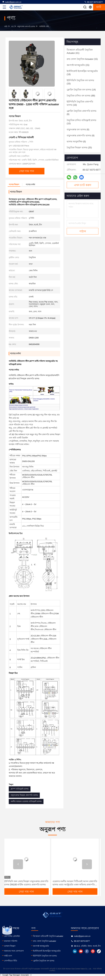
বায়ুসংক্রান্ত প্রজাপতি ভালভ (26, 26)
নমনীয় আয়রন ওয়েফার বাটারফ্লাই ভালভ (26, 801)
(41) (80, 51)
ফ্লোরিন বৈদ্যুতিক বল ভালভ (43, 961)
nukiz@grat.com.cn (11, 2)
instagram (93, 951)
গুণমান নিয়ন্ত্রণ (9, 946)
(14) (81, 89)
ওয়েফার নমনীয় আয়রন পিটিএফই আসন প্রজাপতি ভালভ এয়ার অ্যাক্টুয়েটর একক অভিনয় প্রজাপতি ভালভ (76, 883)
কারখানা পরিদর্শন (10, 941)
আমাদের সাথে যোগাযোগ (14, 951)
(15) (82, 59)
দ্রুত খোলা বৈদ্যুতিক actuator (44, 941)
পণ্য (12, 26)
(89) (81, 96)
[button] (18, 864)
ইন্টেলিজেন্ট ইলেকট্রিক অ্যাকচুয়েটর (47, 951)
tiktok (99, 951)
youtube (81, 951)
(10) (81, 122)
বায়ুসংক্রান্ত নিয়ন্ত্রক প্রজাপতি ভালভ (24, 795)
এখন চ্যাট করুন (82, 185)
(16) (80, 103)
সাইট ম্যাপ (8, 956)
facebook (87, 951)
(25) (79, 147)
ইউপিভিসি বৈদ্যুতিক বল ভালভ (45, 956)
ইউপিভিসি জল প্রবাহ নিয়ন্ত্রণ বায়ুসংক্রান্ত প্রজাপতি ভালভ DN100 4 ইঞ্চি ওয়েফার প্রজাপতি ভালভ (28, 883)
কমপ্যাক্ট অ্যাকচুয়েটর (41, 946)
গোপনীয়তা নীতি (10, 961)
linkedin (75, 951)
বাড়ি (5, 26)
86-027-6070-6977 (93, 2)
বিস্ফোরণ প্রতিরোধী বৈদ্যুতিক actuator (48, 936)
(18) (82, 73)
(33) (80, 82)
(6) (81, 112)
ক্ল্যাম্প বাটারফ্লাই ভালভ (20, 789)
